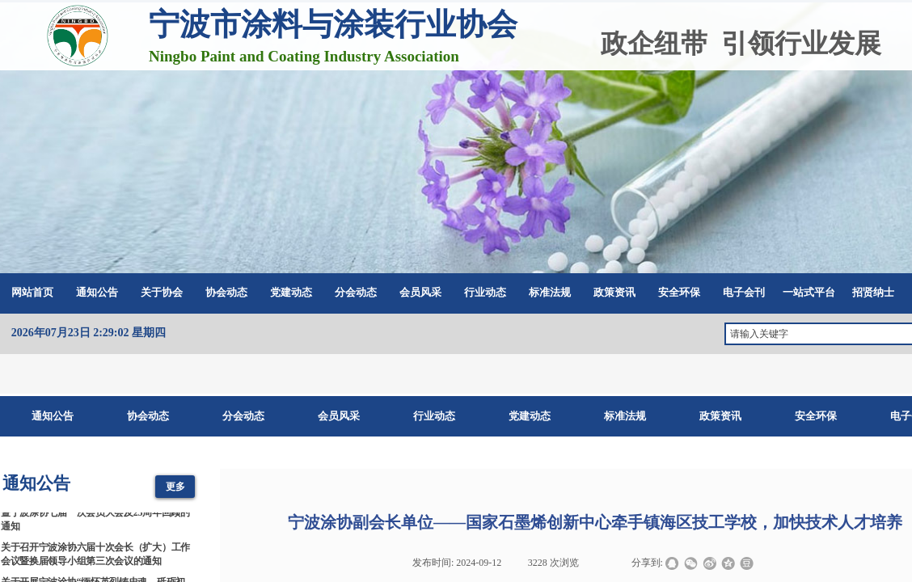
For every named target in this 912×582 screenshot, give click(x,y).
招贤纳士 (873, 292)
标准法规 (550, 292)
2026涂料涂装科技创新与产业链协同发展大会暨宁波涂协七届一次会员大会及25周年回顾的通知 (95, 515)
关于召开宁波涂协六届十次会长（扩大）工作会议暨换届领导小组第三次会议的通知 (95, 556)
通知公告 (97, 292)
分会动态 (356, 292)
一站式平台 (809, 292)
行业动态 (485, 292)
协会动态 (226, 292)
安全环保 (679, 292)
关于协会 (162, 292)
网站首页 (32, 292)
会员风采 (420, 292)
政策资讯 (614, 292)
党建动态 (291, 292)
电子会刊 (744, 292)
